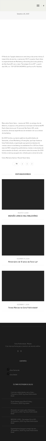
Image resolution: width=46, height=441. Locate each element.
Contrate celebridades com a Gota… (23, 392)
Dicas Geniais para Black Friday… (22, 401)
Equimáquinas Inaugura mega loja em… (24, 428)
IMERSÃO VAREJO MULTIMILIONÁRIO (23, 216)
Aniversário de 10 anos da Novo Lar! (23, 262)
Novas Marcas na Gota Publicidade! (23, 307)
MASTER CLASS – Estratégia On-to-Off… (24, 419)
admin (27, 403)
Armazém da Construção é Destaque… (23, 410)
